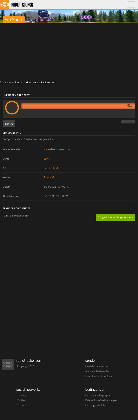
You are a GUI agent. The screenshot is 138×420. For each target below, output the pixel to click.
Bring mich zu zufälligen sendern (115, 217)
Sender (18, 82)
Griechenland (51, 168)
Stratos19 (49, 177)
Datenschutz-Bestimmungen (101, 400)
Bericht (9, 123)
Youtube (21, 405)
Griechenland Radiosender (40, 82)
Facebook (22, 395)
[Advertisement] (69, 50)
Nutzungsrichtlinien (95, 405)
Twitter (21, 400)
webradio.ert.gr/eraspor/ (57, 149)
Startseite (5, 82)
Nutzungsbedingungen (97, 395)
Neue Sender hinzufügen (98, 376)
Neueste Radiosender (96, 366)
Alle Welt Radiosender (97, 371)
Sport (47, 158)
